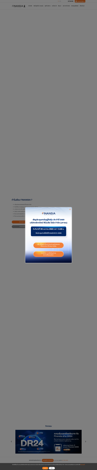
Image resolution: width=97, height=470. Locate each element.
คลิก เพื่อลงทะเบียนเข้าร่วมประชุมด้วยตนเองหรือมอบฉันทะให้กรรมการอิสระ (48, 244)
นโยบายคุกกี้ (82, 464)
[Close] (70, 208)
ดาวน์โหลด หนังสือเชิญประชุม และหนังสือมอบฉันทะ (48, 253)
